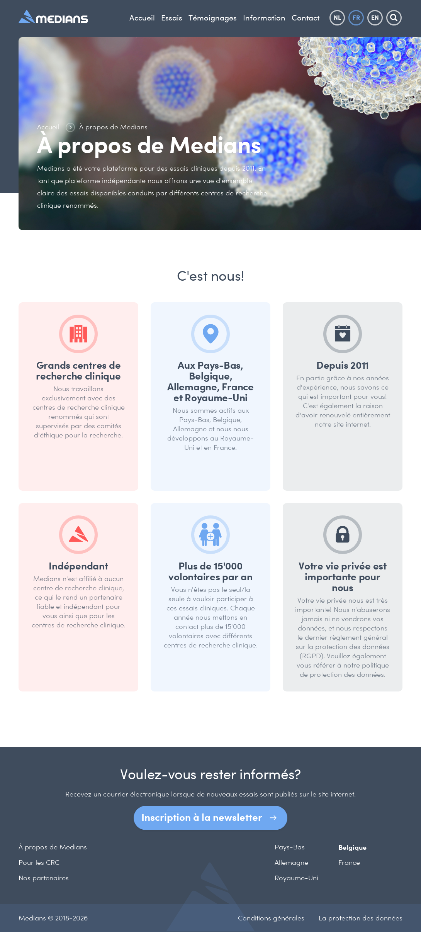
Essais (171, 17)
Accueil (142, 17)
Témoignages (212, 17)
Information (264, 17)
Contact (305, 17)
